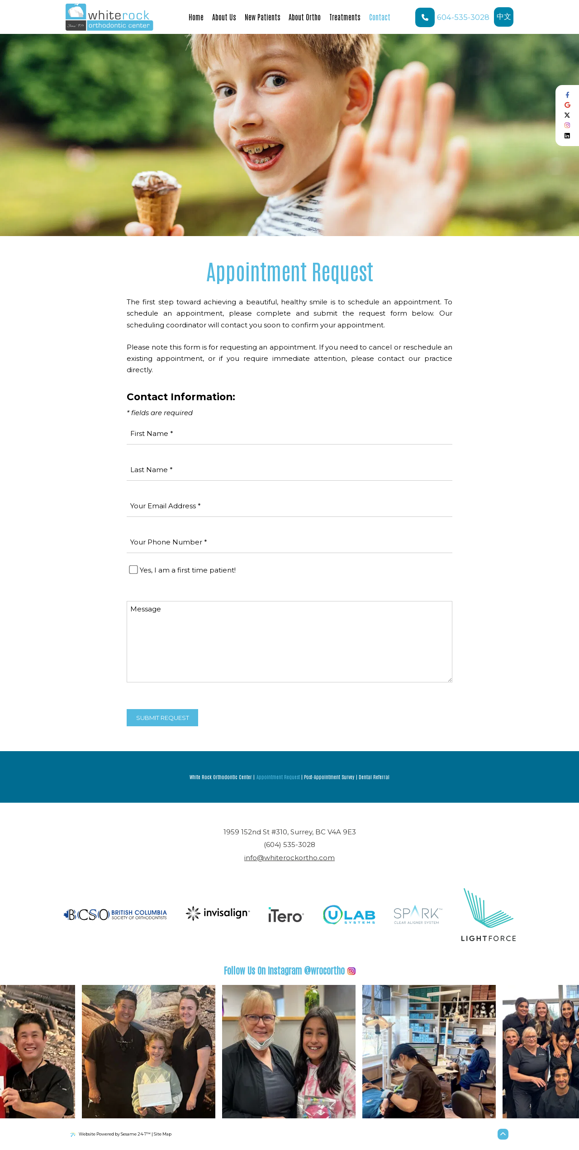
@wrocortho (290, 970)
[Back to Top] (503, 1134)
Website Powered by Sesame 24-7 (111, 1134)
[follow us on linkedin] (567, 136)
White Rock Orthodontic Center (221, 777)
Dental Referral (374, 777)
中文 (505, 19)
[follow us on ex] (567, 115)
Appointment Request (278, 777)
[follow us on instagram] (567, 125)
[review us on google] (567, 105)
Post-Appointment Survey (329, 777)
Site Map (162, 1133)
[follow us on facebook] (567, 95)
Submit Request (162, 717)
